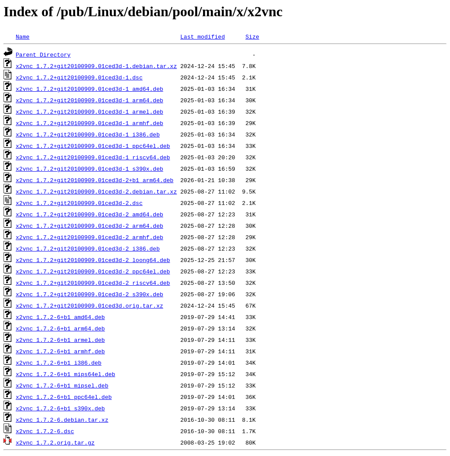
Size (252, 36)
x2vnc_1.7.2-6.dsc (45, 431)
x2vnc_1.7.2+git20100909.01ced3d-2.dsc (79, 203)
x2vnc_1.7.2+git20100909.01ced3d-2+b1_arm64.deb (95, 180)
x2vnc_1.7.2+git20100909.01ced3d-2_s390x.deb (89, 294)
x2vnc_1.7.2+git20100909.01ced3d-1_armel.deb (89, 111)
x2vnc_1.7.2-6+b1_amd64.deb (60, 317)
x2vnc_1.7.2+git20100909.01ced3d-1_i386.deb (88, 134)
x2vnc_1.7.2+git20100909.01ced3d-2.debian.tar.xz (96, 191)
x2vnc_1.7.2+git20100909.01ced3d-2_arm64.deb (89, 226)
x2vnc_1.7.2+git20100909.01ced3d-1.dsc (79, 77)
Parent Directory (43, 54)
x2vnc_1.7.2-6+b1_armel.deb (60, 340)
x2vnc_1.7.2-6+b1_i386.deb (59, 362)
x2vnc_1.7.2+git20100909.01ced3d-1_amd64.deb (89, 89)
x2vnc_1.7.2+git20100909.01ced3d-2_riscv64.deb (93, 283)
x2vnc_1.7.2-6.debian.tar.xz (62, 420)
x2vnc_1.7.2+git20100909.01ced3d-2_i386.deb (88, 248)
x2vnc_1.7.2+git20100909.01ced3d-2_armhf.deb (89, 237)
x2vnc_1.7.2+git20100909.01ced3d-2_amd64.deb (89, 214)
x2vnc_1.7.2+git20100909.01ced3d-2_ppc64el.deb (93, 271)
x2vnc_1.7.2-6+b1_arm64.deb (60, 328)
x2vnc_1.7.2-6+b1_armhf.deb (60, 351)
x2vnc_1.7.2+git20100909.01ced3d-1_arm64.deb (89, 100)
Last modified (202, 36)
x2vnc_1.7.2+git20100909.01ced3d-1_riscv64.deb (93, 157)
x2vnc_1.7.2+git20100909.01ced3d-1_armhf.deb (89, 123)
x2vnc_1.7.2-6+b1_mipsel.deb (62, 385)
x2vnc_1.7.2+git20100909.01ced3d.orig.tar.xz (89, 305)
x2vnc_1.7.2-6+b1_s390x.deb (60, 408)
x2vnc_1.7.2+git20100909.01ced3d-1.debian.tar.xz (96, 66)
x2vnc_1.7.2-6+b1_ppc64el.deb (64, 397)
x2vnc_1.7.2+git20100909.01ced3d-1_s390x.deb (89, 168)
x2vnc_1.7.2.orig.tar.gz (55, 442)
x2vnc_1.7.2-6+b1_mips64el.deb (65, 374)
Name (22, 36)
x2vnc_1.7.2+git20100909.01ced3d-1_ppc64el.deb (93, 146)
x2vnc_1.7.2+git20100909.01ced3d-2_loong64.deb (93, 260)
